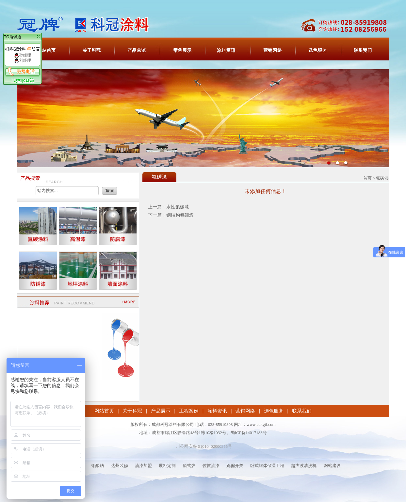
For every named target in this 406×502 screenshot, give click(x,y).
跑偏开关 (234, 465)
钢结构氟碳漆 (180, 215)
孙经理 (22, 55)
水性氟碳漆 (177, 206)
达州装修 (119, 465)
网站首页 (104, 410)
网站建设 (332, 465)
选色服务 (274, 410)
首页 (367, 178)
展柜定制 (167, 465)
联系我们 (302, 410)
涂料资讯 (217, 410)
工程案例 (189, 410)
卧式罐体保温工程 (267, 465)
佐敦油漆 (211, 465)
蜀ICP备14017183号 (249, 432)
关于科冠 (132, 410)
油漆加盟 (143, 465)
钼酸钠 (97, 465)
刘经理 (22, 60)
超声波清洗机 (304, 465)
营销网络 (245, 410)
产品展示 (161, 410)
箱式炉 (189, 465)
